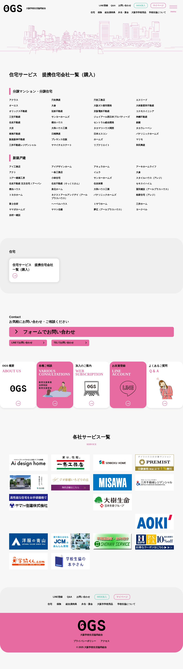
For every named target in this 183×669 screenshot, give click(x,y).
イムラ (97, 172)
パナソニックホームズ (147, 134)
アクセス (104, 657)
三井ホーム (141, 204)
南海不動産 (14, 134)
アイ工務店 (14, 166)
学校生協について (157, 12)
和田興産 (140, 145)
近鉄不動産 (57, 111)
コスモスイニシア (145, 111)
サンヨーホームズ (60, 117)
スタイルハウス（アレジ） (149, 178)
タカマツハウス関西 (104, 128)
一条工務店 (57, 172)
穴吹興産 (55, 100)
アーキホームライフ (146, 166)
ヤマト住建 (57, 209)
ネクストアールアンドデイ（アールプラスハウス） (69, 196)
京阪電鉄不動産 (101, 111)
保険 (100, 12)
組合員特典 (110, 12)
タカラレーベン (144, 128)
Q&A (113, 5)
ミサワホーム (100, 204)
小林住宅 (55, 178)
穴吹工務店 (99, 100)
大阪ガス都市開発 (103, 105)
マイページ (158, 5)
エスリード (141, 100)
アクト (12, 172)
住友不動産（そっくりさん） (66, 183)
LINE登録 (103, 5)
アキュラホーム (101, 166)
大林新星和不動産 (145, 105)
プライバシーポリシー (85, 657)
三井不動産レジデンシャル (22, 145)
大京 (11, 128)
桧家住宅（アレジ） (146, 195)
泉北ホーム (57, 189)
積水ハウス (57, 122)
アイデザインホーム (61, 166)
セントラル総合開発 (104, 122)
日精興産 (55, 134)
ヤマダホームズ (17, 209)
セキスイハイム (144, 183)
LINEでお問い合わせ (28, 342)
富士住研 (13, 204)
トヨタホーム (16, 195)
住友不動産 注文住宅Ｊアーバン (25, 183)
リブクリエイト (101, 145)
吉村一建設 (14, 215)
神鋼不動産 (141, 117)
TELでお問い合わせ (70, 342)
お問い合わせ (124, 5)
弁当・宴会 (123, 12)
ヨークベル (141, 209)
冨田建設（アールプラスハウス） (153, 189)
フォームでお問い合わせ (44, 332)
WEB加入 (140, 5)
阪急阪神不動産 (17, 139)
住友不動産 (14, 122)
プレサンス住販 (59, 139)
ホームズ (98, 139)
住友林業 (98, 183)
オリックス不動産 (18, 111)
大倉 (53, 105)
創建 (138, 122)
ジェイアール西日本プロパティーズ (112, 117)
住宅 (93, 12)
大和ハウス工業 (59, 128)
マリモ (139, 139)
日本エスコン (100, 134)
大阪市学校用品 (138, 12)
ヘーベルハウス (59, 204)
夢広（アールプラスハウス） (108, 209)
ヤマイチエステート (61, 145)
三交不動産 (14, 117)
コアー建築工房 (17, 178)
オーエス (13, 105)
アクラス (13, 100)
